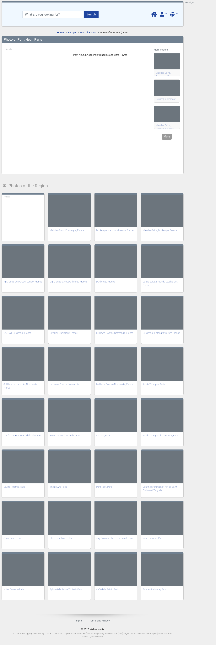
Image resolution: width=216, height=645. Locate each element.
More (167, 136)
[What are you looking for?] (53, 14)
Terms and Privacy (99, 620)
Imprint (79, 620)
